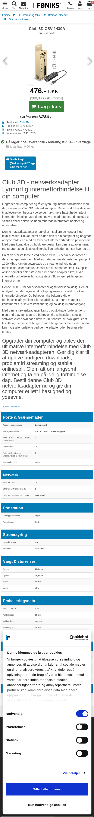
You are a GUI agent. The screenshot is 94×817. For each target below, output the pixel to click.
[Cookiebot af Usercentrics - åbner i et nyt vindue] (69, 638)
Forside (6, 15)
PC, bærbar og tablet (29, 15)
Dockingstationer (18, 19)
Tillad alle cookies (47, 789)
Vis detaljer (71, 773)
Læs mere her (18, 166)
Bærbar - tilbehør (58, 15)
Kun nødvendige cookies (47, 805)
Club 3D (24, 122)
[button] (11, 406)
